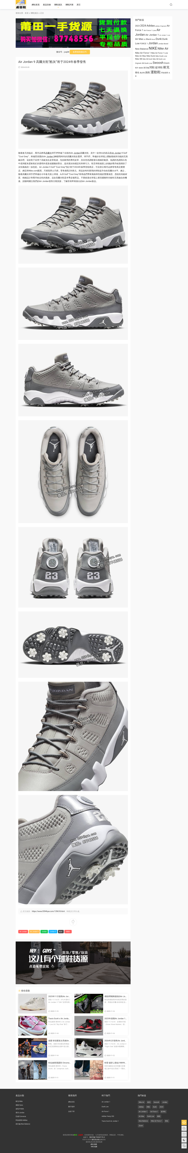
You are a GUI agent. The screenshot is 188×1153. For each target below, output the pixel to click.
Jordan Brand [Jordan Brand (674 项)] (163, 44)
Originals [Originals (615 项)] (138, 63)
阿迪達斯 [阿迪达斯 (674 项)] (164, 73)
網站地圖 (94, 1144)
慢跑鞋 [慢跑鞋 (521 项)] (141, 68)
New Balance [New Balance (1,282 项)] (141, 49)
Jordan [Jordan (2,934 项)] (153, 43)
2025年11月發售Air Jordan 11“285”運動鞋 (59, 996)
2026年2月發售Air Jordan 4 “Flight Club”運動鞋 (115, 1041)
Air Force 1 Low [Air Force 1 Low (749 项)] (150, 30)
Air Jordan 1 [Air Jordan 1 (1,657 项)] (152, 34)
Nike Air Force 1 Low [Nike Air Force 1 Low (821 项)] (159, 53)
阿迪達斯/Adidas (21, 1120)
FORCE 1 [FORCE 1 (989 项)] (144, 43)
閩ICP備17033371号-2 (97, 1137)
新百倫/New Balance (23, 1124)
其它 (79, 5)
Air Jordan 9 (34, 932)
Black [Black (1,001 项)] (148, 39)
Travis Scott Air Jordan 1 (110, 1121)
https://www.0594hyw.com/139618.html (48, 911)
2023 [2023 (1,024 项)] (137, 26)
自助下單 (71, 1111)
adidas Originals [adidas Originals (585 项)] (160, 26)
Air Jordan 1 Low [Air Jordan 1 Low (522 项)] (164, 35)
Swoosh (156, 1102)
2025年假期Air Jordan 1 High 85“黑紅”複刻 (114, 1018)
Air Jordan (116, 153)
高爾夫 (48, 153)
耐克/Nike (19, 1101)
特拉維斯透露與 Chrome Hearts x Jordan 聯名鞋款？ (58, 1063)
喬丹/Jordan (20, 1113)
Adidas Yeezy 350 (108, 1116)
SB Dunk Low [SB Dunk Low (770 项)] (147, 63)
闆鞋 (148, 1107)
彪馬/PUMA (20, 1109)
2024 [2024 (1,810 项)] (143, 25)
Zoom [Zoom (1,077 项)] (166, 63)
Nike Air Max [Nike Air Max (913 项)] (140, 56)
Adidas (141, 1107)
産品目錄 (47, 5)
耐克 (149, 1102)
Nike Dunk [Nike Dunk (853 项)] (150, 56)
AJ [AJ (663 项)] (145, 39)
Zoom (141, 1126)
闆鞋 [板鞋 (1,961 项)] (152, 67)
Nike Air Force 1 (156, 1121)
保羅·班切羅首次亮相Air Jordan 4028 (59, 1041)
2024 (161, 1107)
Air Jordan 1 (106, 1102)
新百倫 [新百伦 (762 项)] (146, 68)
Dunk (155, 1107)
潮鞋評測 (69, 5)
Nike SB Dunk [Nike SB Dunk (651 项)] (147, 59)
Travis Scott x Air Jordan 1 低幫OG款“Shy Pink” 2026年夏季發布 (59, 1018)
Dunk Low (105, 1107)
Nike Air (141, 1102)
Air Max (141, 1116)
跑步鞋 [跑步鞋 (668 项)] (142, 73)
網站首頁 (36, 5)
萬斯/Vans (19, 1105)
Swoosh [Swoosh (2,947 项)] (158, 63)
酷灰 (60, 932)
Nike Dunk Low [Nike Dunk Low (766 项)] (161, 56)
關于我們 (71, 1107)
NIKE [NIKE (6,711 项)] (153, 48)
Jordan (77, 153)
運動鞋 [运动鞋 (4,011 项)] (156, 72)
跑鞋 (158, 1116)
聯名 (166, 1121)
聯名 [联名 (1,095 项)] (137, 72)
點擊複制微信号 (80, 52)
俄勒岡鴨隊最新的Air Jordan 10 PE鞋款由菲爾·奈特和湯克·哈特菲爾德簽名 (115, 996)
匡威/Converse (21, 1116)
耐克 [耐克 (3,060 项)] (166, 67)
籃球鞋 (163, 1112)
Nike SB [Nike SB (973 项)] (138, 59)
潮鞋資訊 (58, 5)
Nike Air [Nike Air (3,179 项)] (163, 48)
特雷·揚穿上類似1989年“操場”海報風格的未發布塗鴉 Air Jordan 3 (114, 1063)
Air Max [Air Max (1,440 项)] (139, 39)
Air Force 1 (105, 1111)
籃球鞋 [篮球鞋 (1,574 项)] (159, 67)
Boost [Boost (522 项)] (153, 39)
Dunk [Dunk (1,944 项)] (159, 38)
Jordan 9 (50, 156)
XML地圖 (94, 1147)
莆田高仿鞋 (21, 4)
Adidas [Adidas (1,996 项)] (150, 25)
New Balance (143, 1121)
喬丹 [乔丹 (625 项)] (136, 68)
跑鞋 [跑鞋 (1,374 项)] (147, 72)
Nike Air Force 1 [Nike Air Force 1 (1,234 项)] (143, 53)
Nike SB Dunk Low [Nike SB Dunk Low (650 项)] (159, 59)
